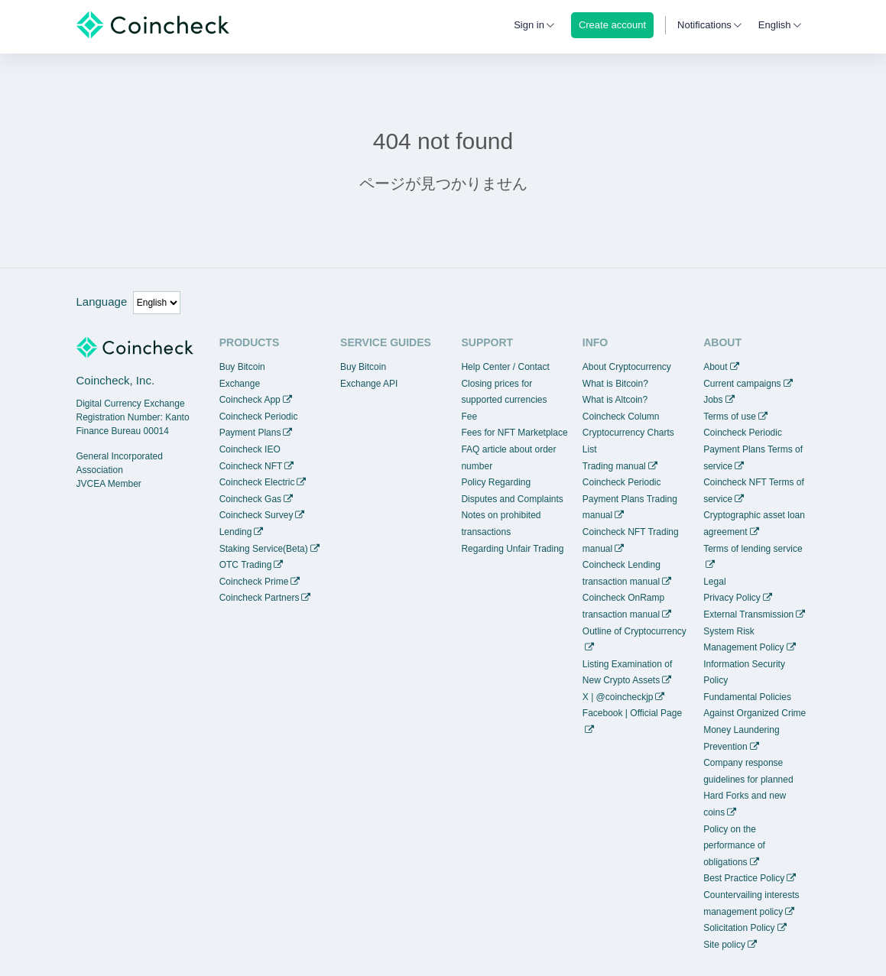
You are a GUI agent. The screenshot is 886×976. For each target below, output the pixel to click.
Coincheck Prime (254, 581)
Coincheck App (250, 399)
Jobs (712, 399)
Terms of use (729, 416)
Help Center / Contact (505, 367)
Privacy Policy (732, 597)
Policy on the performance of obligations (734, 845)
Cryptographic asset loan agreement (754, 523)
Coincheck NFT (251, 466)
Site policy (724, 944)
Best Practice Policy (743, 878)
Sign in (529, 25)
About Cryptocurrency (627, 367)
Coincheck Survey (256, 515)
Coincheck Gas (250, 499)
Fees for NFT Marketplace (514, 432)
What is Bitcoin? (615, 383)
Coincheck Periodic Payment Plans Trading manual (630, 498)
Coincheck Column (621, 416)
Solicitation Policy (738, 927)
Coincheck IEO (250, 449)
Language (102, 301)
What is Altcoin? (615, 399)
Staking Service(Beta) (263, 548)
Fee (469, 416)
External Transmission (748, 614)
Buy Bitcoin (242, 367)
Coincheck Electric (257, 482)
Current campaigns (742, 383)
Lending (235, 532)
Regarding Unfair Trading (512, 548)
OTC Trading (245, 564)
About (715, 367)
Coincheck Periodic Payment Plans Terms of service (753, 449)
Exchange (239, 383)
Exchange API (369, 383)
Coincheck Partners (259, 597)
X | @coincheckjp (618, 697)
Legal (714, 581)
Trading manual (614, 466)
